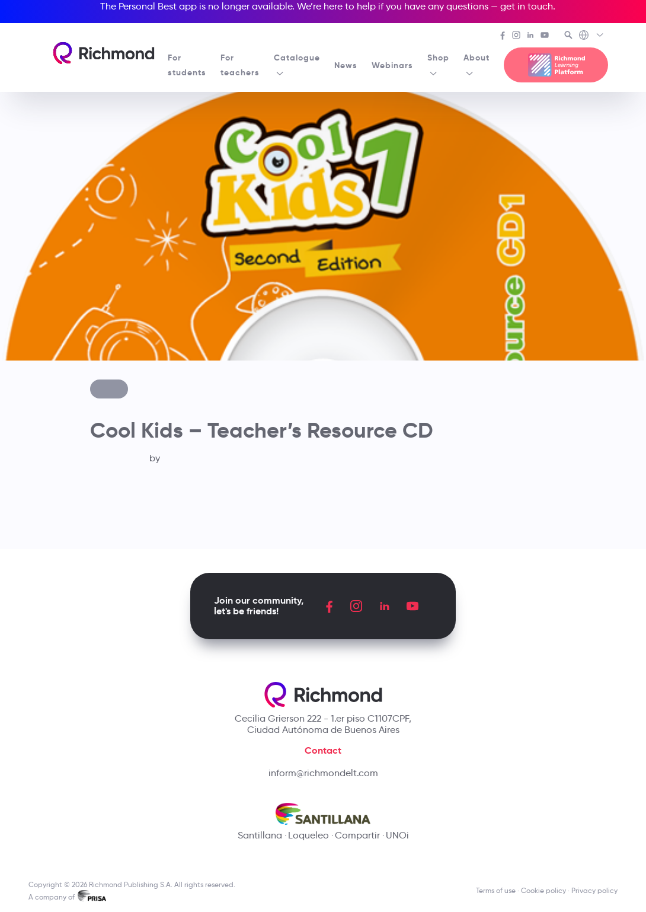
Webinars (392, 65)
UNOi (397, 835)
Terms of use (496, 890)
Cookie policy (543, 890)
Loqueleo (308, 835)
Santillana (260, 835)
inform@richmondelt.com (323, 773)
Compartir (357, 835)
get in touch (526, 6)
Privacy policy (594, 890)
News (345, 65)
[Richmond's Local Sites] (591, 36)
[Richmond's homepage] (104, 53)
